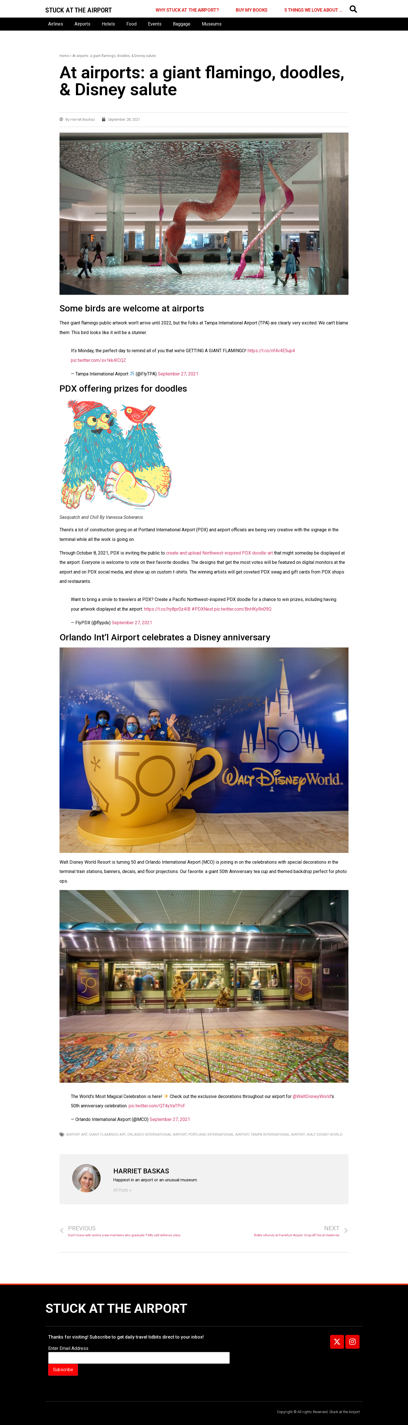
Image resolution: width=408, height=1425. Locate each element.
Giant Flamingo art (107, 1134)
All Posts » (122, 1190)
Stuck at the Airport (116, 1308)
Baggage (181, 24)
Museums (212, 24)
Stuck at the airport (78, 10)
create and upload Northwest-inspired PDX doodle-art (219, 553)
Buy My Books (251, 10)
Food (131, 24)
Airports (82, 24)
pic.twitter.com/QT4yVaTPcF (157, 1105)
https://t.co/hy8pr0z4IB (167, 609)
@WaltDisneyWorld (312, 1096)
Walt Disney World (325, 1134)
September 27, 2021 (178, 374)
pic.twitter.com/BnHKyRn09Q (242, 609)
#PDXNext (202, 609)
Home (64, 56)
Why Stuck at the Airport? (187, 10)
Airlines (55, 24)
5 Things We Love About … (313, 10)
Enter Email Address (68, 1348)
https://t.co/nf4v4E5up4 (271, 350)
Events (155, 24)
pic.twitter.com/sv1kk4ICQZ (98, 360)
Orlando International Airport (157, 1134)
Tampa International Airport (278, 1134)
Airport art (76, 1134)
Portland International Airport (218, 1134)
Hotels (108, 24)
